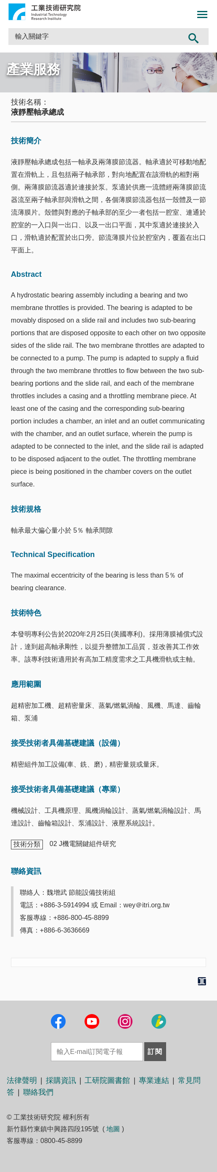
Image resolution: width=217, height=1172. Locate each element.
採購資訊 (61, 1080)
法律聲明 (22, 1080)
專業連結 (154, 1080)
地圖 (113, 1129)
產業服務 (33, 69)
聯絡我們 (38, 1092)
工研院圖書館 (107, 1080)
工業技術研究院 (44, 11)
